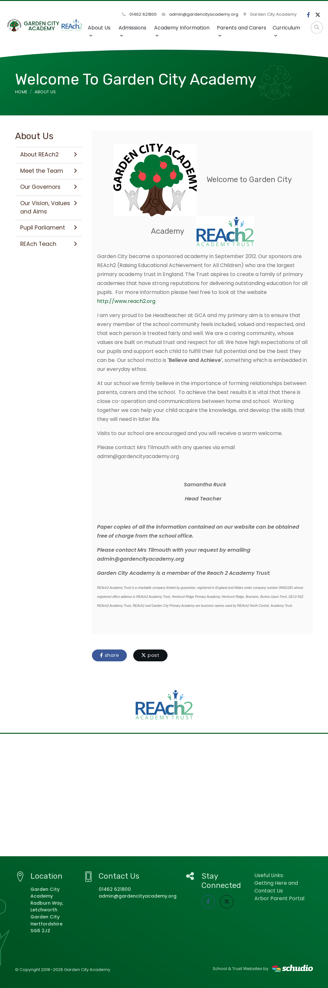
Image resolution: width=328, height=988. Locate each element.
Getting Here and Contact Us (276, 886)
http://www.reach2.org (126, 301)
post (150, 655)
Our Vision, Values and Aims (48, 207)
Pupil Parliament (48, 227)
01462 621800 (139, 14)
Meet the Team (48, 171)
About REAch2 (48, 154)
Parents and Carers (241, 31)
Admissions (132, 31)
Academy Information (181, 31)
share (109, 655)
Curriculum (286, 31)
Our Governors (48, 187)
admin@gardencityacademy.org (200, 14)
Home (21, 92)
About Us (99, 31)
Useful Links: (269, 875)
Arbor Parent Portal (279, 898)
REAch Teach (48, 244)
